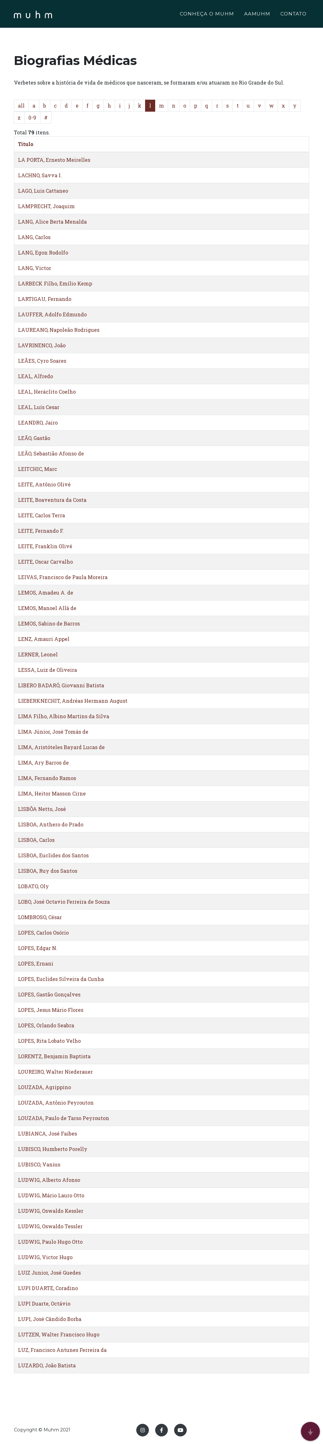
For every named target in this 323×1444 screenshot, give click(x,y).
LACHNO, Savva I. (40, 175)
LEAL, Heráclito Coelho (47, 391)
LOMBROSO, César (40, 917)
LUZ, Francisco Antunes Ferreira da (62, 1350)
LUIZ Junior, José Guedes (49, 1272)
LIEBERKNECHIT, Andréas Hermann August (72, 700)
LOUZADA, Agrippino (44, 1087)
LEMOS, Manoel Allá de (47, 608)
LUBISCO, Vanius (39, 1164)
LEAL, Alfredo (35, 376)
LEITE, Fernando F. (41, 530)
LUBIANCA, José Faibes (47, 1133)
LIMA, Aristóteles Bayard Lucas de (61, 747)
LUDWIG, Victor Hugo (45, 1257)
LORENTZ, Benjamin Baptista (54, 1056)
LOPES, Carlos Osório (43, 932)
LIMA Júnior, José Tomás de (53, 731)
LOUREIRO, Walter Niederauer (55, 1071)
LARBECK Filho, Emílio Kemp (55, 283)
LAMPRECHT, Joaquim (46, 206)
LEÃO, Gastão (34, 438)
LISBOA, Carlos (36, 839)
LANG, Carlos (34, 237)
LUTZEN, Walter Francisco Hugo (58, 1334)
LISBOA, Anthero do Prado (50, 824)
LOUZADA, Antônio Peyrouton (56, 1102)
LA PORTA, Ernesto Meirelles (54, 159)
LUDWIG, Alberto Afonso (49, 1180)
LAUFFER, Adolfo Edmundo (52, 314)
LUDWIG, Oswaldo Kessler (50, 1210)
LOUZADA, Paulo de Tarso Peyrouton (63, 1118)
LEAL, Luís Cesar (38, 407)
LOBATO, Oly (33, 886)
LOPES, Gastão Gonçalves (49, 994)
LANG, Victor (34, 268)
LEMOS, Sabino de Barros (49, 623)
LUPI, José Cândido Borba (49, 1319)
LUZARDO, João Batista (47, 1365)
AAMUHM (257, 15)
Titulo (25, 144)
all (21, 105)
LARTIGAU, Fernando (44, 299)
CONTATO (293, 15)
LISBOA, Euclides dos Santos (53, 855)
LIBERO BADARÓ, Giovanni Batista (61, 685)
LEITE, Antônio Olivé (44, 484)
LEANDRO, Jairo (38, 422)
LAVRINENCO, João (42, 345)
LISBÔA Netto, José (42, 809)
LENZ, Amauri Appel (43, 639)
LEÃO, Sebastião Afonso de (51, 453)
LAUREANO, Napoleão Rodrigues (58, 329)
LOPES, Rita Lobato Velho (49, 1040)
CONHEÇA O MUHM (207, 15)
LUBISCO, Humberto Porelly (52, 1149)
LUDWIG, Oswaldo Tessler (50, 1226)
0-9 (32, 117)
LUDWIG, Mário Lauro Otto (51, 1195)
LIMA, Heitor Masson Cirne (52, 793)
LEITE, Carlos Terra (41, 515)
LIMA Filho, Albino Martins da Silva (63, 716)
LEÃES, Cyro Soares (42, 360)
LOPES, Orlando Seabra (46, 1025)
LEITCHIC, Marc (37, 469)
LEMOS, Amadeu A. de (45, 592)
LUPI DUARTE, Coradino (48, 1288)
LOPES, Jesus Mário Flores (50, 1010)
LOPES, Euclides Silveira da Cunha (61, 979)
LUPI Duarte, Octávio (44, 1303)
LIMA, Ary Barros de (43, 762)
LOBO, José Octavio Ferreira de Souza (64, 901)
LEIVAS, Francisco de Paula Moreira (63, 577)
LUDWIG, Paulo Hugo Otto (50, 1241)
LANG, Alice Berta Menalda (52, 221)
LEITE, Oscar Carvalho (45, 561)
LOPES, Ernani (35, 963)
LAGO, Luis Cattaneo (43, 190)
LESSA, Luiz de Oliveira (47, 669)
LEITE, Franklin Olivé (45, 546)
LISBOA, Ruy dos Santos (47, 870)
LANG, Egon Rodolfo (43, 252)
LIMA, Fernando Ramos (47, 778)
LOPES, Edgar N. (37, 948)
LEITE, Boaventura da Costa (52, 499)
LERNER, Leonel (38, 654)
